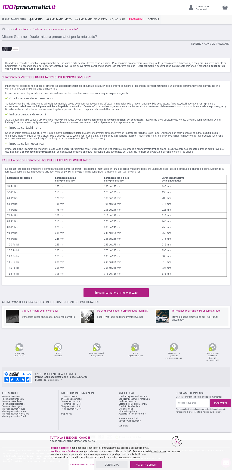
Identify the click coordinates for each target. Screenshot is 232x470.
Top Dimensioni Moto (71, 404)
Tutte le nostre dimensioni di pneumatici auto (196, 310)
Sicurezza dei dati (69, 396)
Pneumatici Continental (13, 399)
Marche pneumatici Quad (14, 416)
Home (9, 29)
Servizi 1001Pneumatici (130, 421)
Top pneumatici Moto (71, 409)
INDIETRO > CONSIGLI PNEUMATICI (210, 43)
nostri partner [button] (158, 451)
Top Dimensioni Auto (71, 401)
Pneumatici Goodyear (12, 406)
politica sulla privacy (129, 457)
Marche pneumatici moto (14, 411)
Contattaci (124, 426)
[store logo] (29, 7)
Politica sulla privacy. (212, 412)
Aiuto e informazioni (128, 418)
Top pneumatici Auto (71, 406)
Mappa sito (66, 414)
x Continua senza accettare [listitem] (81, 464)
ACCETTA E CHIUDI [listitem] (146, 464)
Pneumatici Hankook (12, 401)
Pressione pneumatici (71, 399)
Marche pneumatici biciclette (15, 414)
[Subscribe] (220, 403)
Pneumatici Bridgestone (13, 404)
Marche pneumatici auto (13, 409)
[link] (14, 19)
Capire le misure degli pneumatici (40, 310)
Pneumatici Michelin (12, 396)
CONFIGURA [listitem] (112, 464)
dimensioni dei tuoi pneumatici (151, 85)
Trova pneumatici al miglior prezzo (116, 292)
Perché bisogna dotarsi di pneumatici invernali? (122, 310)
